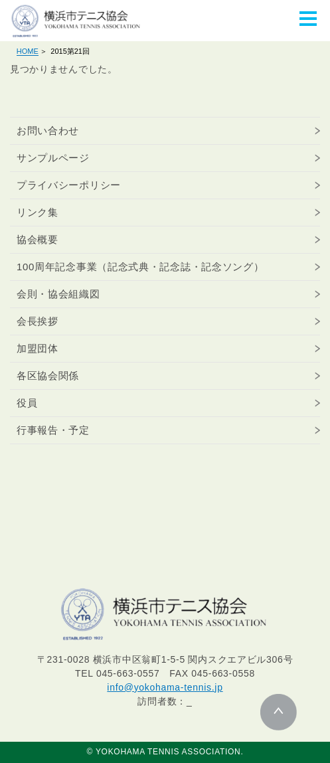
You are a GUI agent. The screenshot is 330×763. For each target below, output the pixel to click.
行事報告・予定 (53, 430)
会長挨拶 (37, 321)
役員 (27, 402)
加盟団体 (37, 348)
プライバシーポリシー (69, 185)
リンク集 (37, 212)
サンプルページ (53, 157)
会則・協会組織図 (58, 293)
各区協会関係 (48, 375)
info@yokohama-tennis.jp (164, 687)
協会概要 (37, 239)
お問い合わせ (48, 130)
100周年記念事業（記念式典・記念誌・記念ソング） (140, 266)
